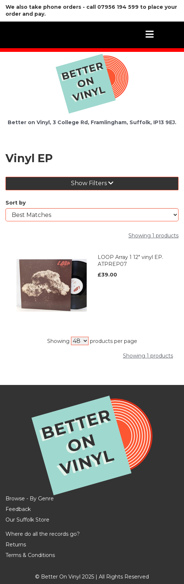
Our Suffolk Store (27, 519)
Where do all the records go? (42, 534)
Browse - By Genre (29, 498)
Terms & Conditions (30, 555)
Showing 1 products (153, 235)
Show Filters (92, 183)
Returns (15, 544)
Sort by (15, 202)
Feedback (18, 509)
